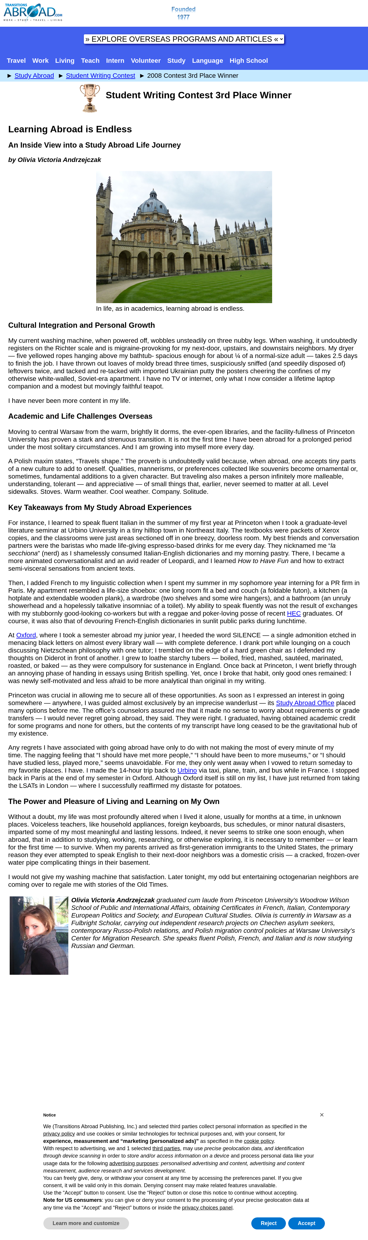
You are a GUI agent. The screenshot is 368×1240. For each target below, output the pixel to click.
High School (249, 60)
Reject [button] (269, 1223)
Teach (90, 60)
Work (40, 60)
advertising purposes (133, 1163)
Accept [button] (306, 1223)
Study (176, 60)
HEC (294, 613)
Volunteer (146, 60)
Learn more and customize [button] (86, 1223)
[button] (322, 1114)
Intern (115, 60)
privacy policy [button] (59, 1134)
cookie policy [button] (259, 1141)
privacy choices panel (207, 1208)
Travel (16, 60)
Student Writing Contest (100, 75)
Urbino (187, 770)
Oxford (26, 635)
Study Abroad (34, 75)
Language (207, 60)
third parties (166, 1148)
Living (64, 60)
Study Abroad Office (305, 703)
